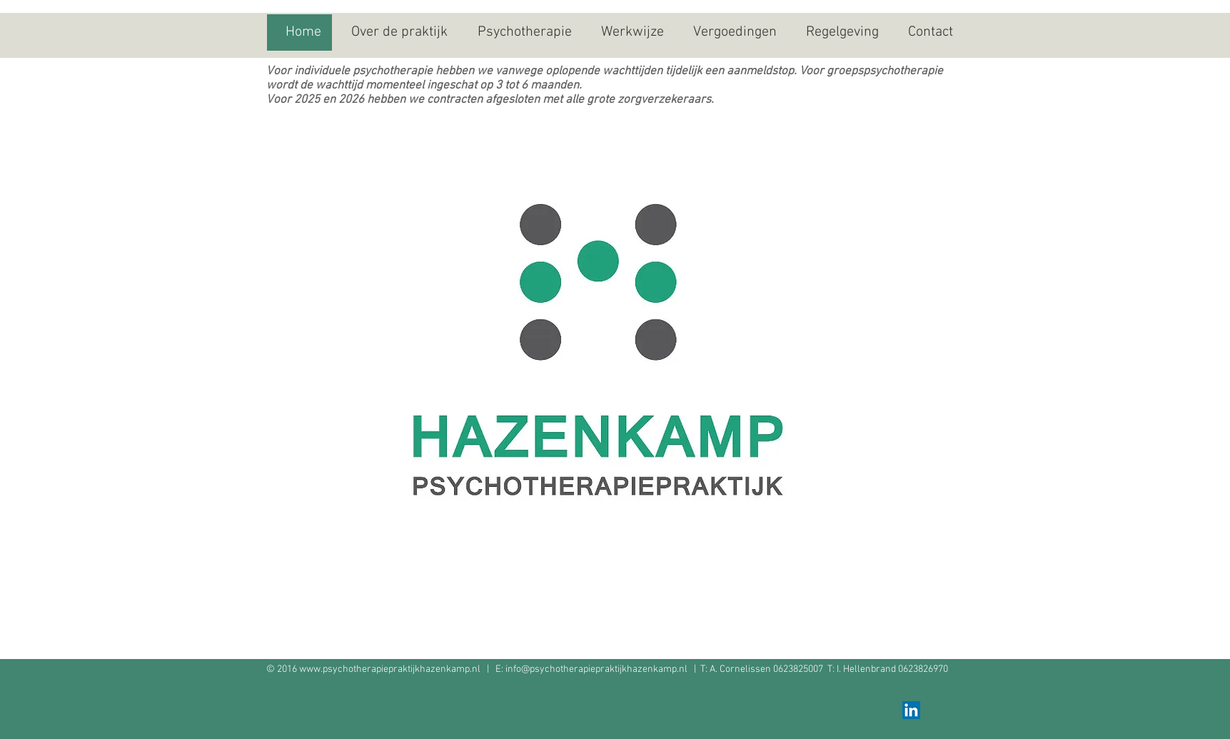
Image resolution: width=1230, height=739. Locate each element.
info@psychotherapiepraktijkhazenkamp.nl (596, 669)
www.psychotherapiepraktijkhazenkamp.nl (389, 669)
